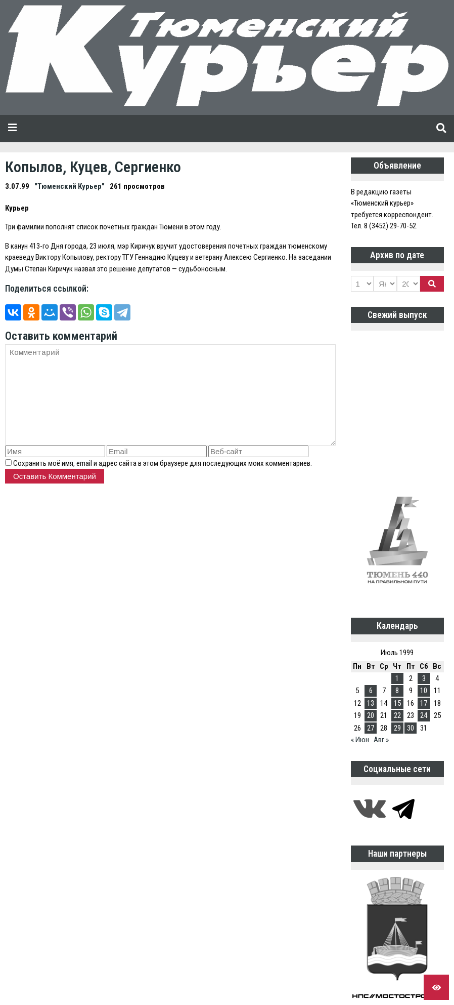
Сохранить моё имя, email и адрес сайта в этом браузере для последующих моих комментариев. (162, 463)
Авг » (381, 739)
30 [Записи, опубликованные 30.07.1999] (410, 728)
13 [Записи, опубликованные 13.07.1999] (370, 703)
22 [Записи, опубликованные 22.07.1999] (397, 715)
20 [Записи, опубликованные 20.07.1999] (370, 715)
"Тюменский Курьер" (69, 186)
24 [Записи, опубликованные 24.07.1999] (423, 715)
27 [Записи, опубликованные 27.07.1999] (370, 728)
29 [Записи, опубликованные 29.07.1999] (397, 728)
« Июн (360, 739)
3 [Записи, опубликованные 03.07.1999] (424, 678)
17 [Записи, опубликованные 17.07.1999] (423, 703)
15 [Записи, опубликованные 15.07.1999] (397, 703)
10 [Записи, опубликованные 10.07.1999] (423, 690)
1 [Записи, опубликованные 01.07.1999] (397, 678)
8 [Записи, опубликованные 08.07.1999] (397, 690)
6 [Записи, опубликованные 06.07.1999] (371, 690)
